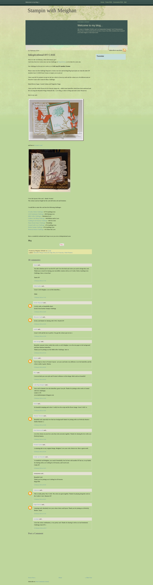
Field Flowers (68, 252)
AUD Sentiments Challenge (36, 214)
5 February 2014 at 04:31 (40, 499)
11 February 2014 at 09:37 (40, 528)
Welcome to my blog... (90, 25)
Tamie (35, 265)
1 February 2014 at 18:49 (40, 311)
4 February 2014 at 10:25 (40, 468)
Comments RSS (118, 2)
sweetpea (36, 519)
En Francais (60, 252)
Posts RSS (108, 2)
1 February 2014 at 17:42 (40, 297)
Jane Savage (37, 341)
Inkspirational (62, 62)
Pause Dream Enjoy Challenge (36, 223)
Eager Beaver (37, 504)
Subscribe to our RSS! (115, 50)
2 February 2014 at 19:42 (40, 410)
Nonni (35, 403)
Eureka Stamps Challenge (35, 227)
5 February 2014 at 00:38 (40, 484)
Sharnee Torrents (38, 416)
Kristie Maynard (38, 302)
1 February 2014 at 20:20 (40, 324)
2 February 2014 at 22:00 (40, 425)
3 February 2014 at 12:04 (40, 439)
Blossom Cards (38, 317)
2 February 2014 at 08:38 (40, 367)
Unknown (36, 490)
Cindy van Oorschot (39, 457)
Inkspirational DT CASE (41, 54)
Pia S (35, 372)
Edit (125, 2)
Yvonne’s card (38, 145)
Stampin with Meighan (52, 10)
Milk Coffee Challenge (34, 216)
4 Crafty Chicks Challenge (35, 212)
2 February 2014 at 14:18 (40, 398)
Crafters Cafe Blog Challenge (36, 218)
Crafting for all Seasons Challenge (37, 220)
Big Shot (52, 252)
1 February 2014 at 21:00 (40, 336)
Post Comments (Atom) (42, 581)
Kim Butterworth (38, 430)
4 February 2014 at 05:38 (40, 451)
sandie (35, 329)
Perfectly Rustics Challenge (35, 229)
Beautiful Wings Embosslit (42, 252)
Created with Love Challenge (36, 225)
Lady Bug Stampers (39, 385)
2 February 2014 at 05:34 (40, 352)
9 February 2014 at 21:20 (40, 513)
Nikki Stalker (37, 286)
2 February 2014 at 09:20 (40, 379)
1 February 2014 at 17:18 (40, 280)
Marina (36, 358)
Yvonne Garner (38, 444)
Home (102, 2)
